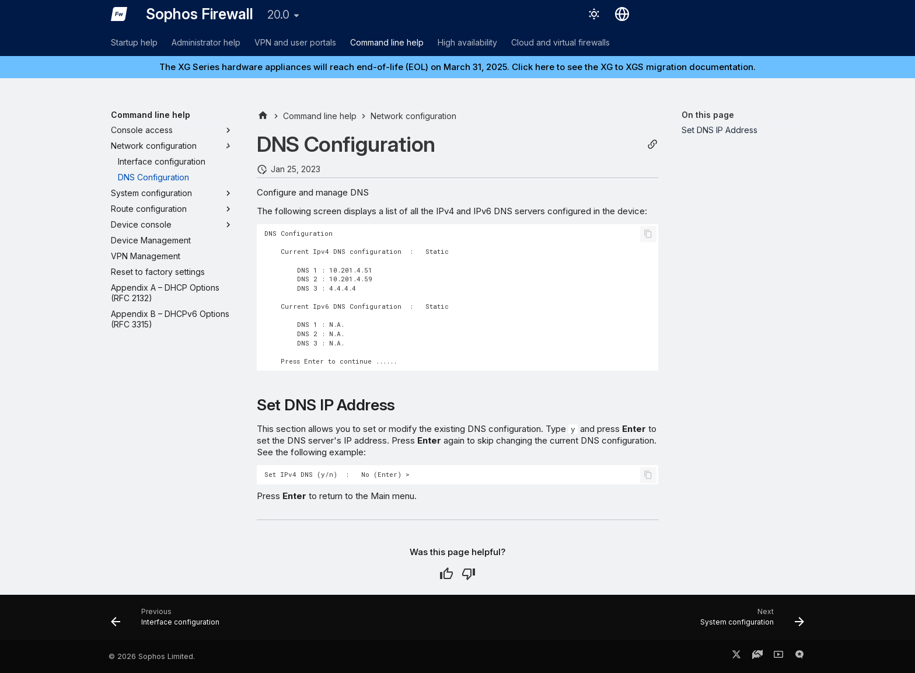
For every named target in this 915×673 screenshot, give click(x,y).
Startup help (134, 42)
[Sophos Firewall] (119, 14)
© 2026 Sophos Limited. (152, 656)
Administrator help (206, 42)
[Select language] (622, 14)
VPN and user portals (295, 42)
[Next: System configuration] (748, 621)
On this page (708, 115)
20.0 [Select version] (278, 15)
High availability (467, 42)
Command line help (387, 42)
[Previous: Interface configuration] (169, 621)
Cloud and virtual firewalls (560, 42)
